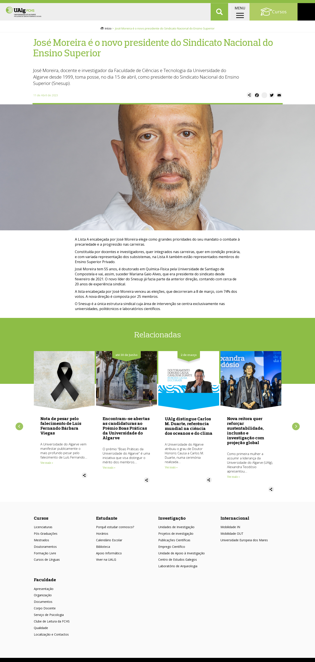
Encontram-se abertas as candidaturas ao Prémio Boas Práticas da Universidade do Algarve (126, 429)
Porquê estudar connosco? (115, 529)
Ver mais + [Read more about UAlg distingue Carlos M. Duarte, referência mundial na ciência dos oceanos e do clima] (171, 469)
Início (108, 30)
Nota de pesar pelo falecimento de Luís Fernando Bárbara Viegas (60, 427)
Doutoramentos (45, 548)
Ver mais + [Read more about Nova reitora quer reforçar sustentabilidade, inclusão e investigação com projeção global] (233, 478)
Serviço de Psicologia (49, 616)
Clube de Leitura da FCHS (52, 623)
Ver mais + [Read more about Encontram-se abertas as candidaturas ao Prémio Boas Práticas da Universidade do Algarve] (109, 469)
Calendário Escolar (109, 542)
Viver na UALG (106, 561)
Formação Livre (45, 555)
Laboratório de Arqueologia (177, 568)
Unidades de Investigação (176, 529)
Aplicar (219, 17)
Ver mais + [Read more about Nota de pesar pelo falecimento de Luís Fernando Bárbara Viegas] (46, 464)
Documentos (43, 603)
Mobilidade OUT (231, 535)
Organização (43, 597)
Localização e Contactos (51, 636)
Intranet (305, 4)
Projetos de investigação (175, 535)
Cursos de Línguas (47, 561)
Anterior (19, 428)
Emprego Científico (171, 548)
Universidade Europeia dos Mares (244, 542)
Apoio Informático (109, 555)
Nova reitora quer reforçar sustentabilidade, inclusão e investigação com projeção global (245, 432)
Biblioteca (103, 548)
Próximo (296, 428)
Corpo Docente (45, 610)
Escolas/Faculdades (48, 4)
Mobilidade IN (230, 529)
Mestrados (41, 542)
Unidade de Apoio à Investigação (181, 555)
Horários (102, 535)
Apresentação (43, 590)
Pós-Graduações (45, 535)
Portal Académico (280, 4)
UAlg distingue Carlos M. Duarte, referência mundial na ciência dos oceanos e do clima (188, 428)
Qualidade (41, 629)
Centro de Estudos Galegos (177, 561)
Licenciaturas (43, 529)
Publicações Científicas (174, 542)
